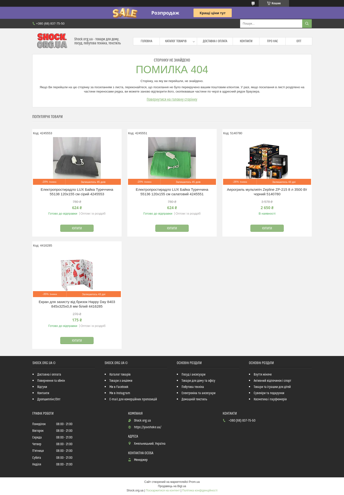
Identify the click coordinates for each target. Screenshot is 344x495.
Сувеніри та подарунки (269, 393)
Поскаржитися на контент (163, 490)
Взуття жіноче (263, 374)
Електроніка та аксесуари (198, 393)
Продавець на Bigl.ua (172, 486)
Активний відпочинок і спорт (272, 381)
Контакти (246, 41)
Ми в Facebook (119, 387)
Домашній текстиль (194, 399)
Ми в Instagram (119, 393)
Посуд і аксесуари (193, 374)
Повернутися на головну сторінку (172, 99)
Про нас (272, 41)
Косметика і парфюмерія (270, 399)
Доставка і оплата (215, 41)
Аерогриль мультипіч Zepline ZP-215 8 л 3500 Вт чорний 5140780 (267, 191)
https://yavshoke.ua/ (147, 427)
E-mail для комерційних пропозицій (133, 399)
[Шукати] (307, 23)
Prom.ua (194, 482)
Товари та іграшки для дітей (272, 387)
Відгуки (42, 387)
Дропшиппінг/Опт (48, 399)
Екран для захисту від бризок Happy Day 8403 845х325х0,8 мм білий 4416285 (77, 304)
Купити (77, 228)
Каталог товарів (176, 41)
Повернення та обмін (51, 381)
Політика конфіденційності (200, 490)
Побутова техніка (193, 387)
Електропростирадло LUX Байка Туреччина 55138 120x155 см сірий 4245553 (77, 191)
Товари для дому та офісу (198, 381)
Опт (298, 41)
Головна (146, 41)
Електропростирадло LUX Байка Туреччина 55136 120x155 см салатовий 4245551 (172, 191)
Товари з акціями (120, 381)
